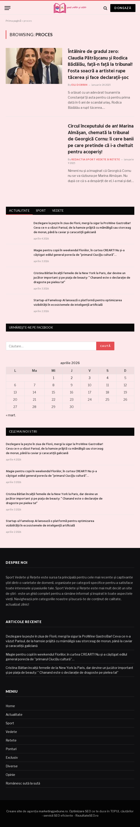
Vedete (58, 210)
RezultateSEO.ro (87, 815)
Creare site (14, 811)
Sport (41, 210)
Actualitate (19, 210)
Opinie (10, 775)
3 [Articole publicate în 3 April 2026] (90, 378)
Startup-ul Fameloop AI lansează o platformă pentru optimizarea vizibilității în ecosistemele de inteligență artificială (78, 302)
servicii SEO (52, 815)
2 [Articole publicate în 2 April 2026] (72, 378)
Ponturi (11, 749)
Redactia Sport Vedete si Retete (95, 159)
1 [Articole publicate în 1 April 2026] (53, 378)
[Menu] (7, 8)
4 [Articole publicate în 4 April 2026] (107, 378)
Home (10, 706)
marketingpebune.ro (53, 811)
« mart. (11, 415)
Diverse (12, 766)
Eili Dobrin (79, 84)
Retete (11, 740)
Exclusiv (12, 757)
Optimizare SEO (80, 811)
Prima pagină (13, 20)
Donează (122, 8)
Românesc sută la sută (23, 783)
